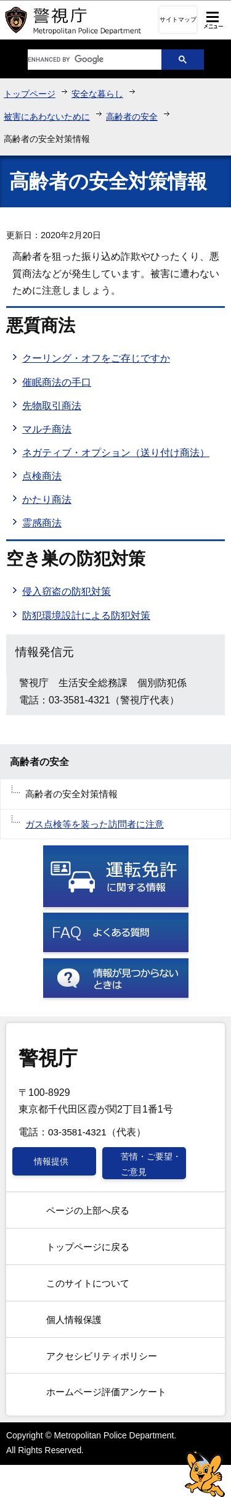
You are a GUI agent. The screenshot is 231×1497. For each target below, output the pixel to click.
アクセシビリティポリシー (101, 1356)
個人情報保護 (74, 1319)
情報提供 (51, 1161)
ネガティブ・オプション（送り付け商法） (115, 452)
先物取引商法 (51, 405)
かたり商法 (46, 499)
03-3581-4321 (77, 1132)
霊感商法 (42, 523)
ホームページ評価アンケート (106, 1392)
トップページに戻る (87, 1247)
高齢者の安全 (132, 117)
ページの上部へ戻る (87, 1210)
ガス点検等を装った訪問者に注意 (94, 824)
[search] (85, 59)
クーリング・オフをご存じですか (96, 358)
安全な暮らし (97, 94)
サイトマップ (178, 19)
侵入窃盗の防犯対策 (66, 591)
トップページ (29, 94)
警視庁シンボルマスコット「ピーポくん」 (205, 1474)
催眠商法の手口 (56, 382)
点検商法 (42, 476)
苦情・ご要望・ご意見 (151, 1163)
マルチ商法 (46, 429)
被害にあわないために (47, 117)
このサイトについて (87, 1283)
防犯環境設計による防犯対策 (86, 615)
